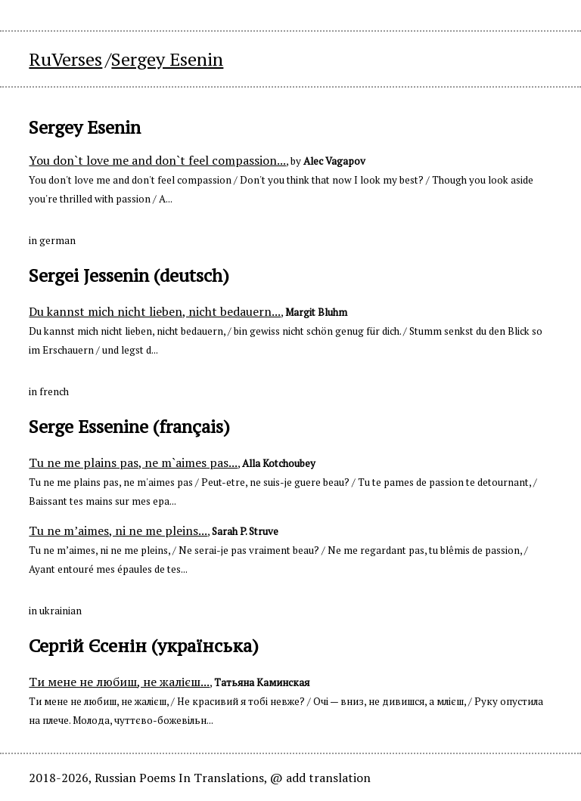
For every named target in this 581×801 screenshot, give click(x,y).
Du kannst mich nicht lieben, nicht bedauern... (155, 311)
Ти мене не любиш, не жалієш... (119, 681)
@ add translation (320, 777)
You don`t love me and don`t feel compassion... (157, 160)
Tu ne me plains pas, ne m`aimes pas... (133, 462)
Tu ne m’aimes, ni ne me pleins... (118, 530)
